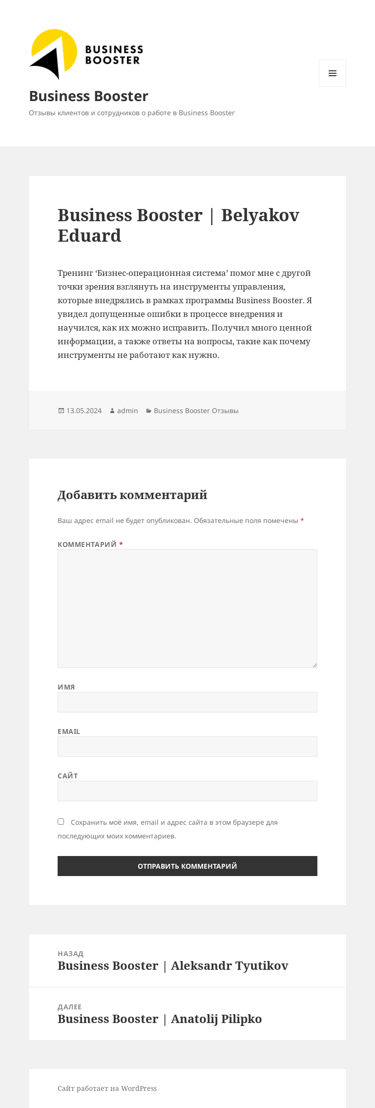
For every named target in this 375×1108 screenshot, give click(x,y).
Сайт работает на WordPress (107, 1088)
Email (69, 731)
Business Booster (88, 95)
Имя (66, 686)
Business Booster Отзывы (196, 410)
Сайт (68, 775)
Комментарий (90, 544)
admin (127, 410)
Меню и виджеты (332, 86)
